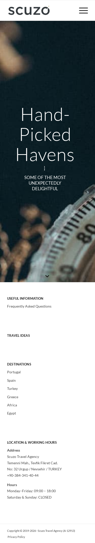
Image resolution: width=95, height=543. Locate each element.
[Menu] (81, 10)
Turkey (12, 388)
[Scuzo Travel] (39, 10)
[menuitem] (81, 10)
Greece (12, 397)
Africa (12, 405)
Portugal (14, 372)
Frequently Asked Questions (29, 306)
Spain (11, 380)
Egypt (11, 413)
